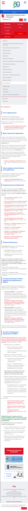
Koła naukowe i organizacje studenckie (14, 75)
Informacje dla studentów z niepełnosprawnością (13, 61)
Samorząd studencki (7, 72)
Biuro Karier (5, 98)
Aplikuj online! (7, 36)
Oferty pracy (5, 101)
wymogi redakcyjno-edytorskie (11, 197)
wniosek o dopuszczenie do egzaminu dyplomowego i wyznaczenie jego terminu (15, 402)
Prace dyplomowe (14, 83)
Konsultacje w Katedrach (8, 58)
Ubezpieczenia (6, 66)
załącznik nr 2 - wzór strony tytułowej (12, 227)
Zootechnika (5, 91)
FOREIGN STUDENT (7, 80)
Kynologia (5, 89)
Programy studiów (7, 50)
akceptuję (24, 508)
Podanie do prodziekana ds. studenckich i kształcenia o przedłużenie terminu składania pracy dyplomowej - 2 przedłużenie (14, 319)
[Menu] (25, 2)
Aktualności (5, 41)
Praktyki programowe (14, 69)
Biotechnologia (6, 86)
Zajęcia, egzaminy (6, 53)
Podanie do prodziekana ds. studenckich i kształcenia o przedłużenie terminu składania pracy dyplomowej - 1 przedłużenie (14, 302)
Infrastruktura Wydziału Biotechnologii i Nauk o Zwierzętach (14, 44)
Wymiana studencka (7, 77)
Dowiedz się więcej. (18, 506)
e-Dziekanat (7, 33)
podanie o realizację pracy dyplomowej (13, 160)
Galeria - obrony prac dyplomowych (11, 94)
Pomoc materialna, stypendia (14, 64)
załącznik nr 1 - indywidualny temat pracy (13, 223)
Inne (20, 27)
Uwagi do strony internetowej (14, 501)
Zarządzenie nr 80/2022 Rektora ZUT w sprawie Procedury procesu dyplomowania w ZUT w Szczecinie (15, 127)
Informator (20, 33)
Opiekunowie (5, 56)
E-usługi (7, 30)
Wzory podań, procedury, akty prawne (11, 47)
